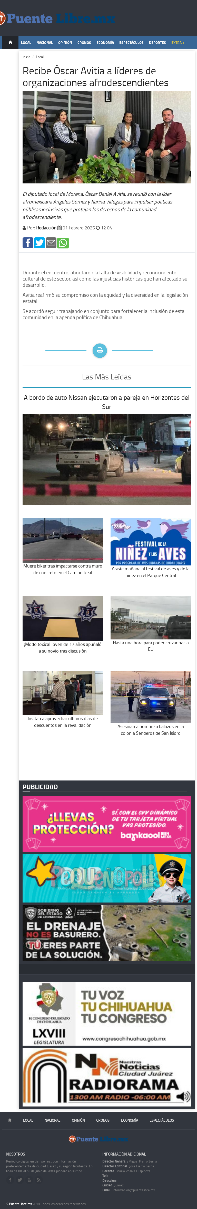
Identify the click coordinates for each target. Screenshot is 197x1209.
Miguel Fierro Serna (129, 1161)
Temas (10, 55)
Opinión (65, 42)
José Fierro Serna (128, 1166)
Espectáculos (131, 42)
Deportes (157, 42)
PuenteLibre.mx (21, 1204)
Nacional (44, 42)
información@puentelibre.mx (128, 1190)
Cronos (84, 42)
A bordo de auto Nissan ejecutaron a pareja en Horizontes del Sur (107, 402)
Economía (105, 42)
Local (26, 42)
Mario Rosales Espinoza (126, 1171)
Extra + (177, 42)
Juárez (113, 1185)
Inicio (26, 56)
